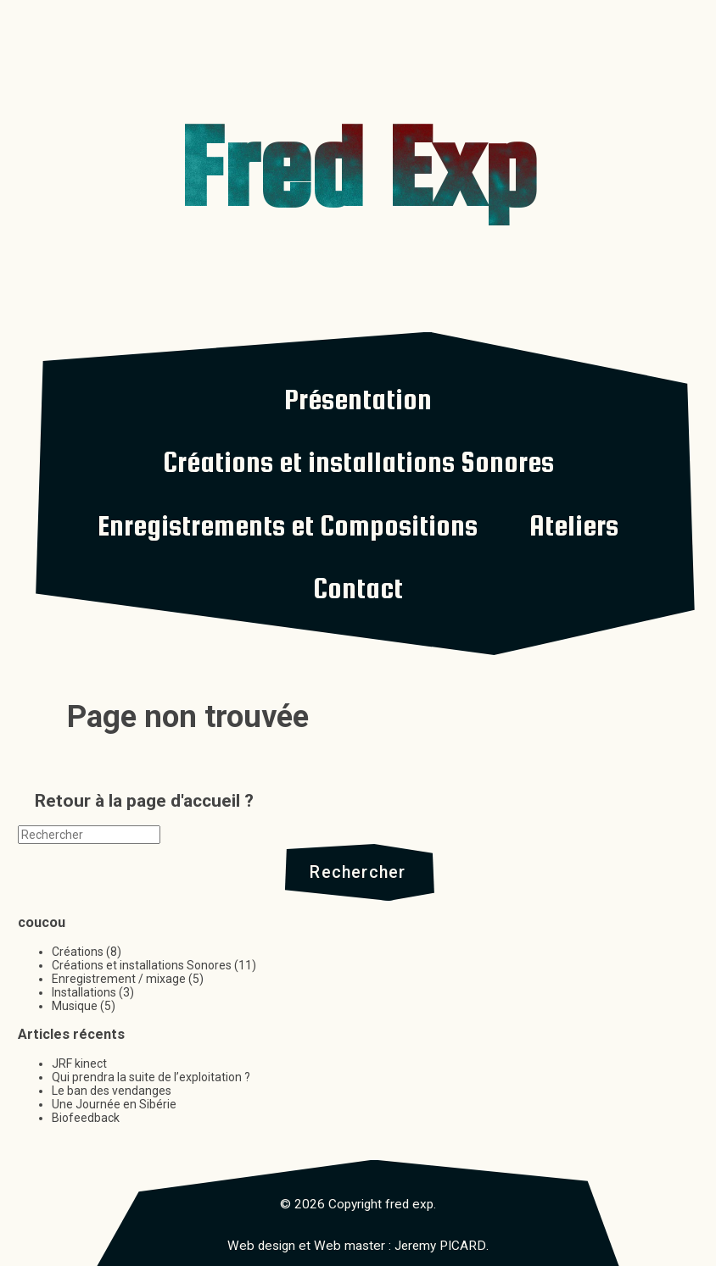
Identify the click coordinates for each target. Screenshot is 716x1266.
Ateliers (573, 525)
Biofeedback (86, 1117)
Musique (75, 1006)
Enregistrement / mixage (119, 979)
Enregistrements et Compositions (288, 525)
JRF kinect (79, 1063)
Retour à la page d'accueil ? (144, 801)
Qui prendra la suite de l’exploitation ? (151, 1077)
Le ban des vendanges (111, 1090)
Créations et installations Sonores (358, 462)
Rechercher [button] (358, 872)
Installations (84, 992)
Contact (358, 588)
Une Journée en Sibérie (114, 1104)
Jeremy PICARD (440, 1245)
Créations (77, 951)
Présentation (358, 399)
